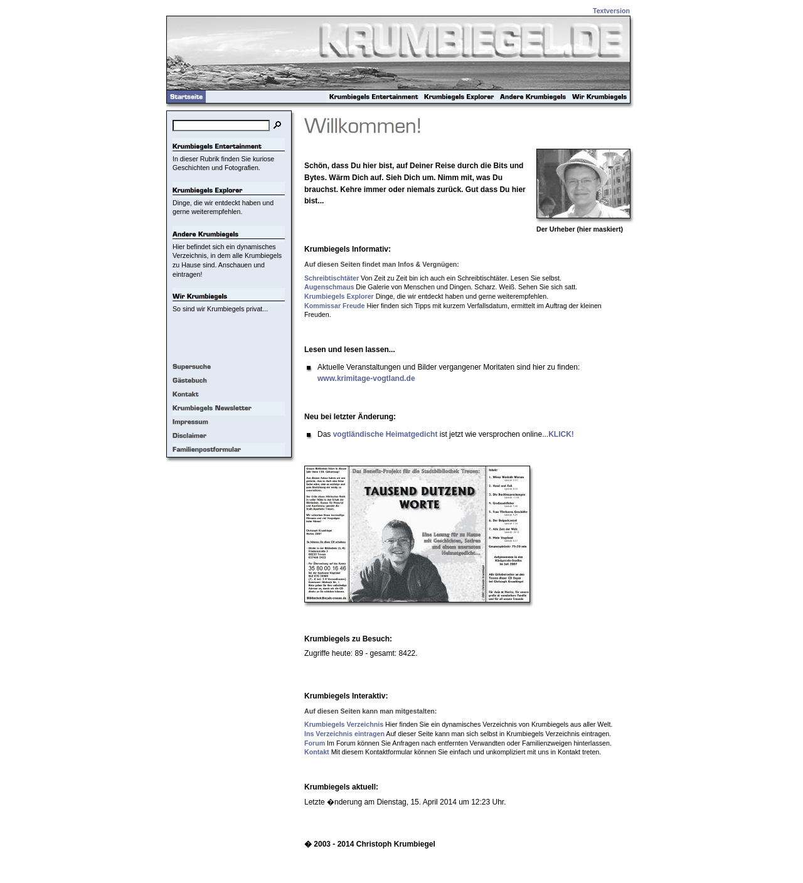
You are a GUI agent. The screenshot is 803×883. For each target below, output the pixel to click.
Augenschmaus (329, 287)
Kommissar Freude (334, 305)
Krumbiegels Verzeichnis (343, 724)
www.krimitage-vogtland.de (366, 378)
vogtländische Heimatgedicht (385, 434)
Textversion (611, 10)
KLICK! (561, 434)
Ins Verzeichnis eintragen (344, 733)
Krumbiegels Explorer (339, 296)
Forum (314, 743)
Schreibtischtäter (331, 278)
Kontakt (316, 752)
